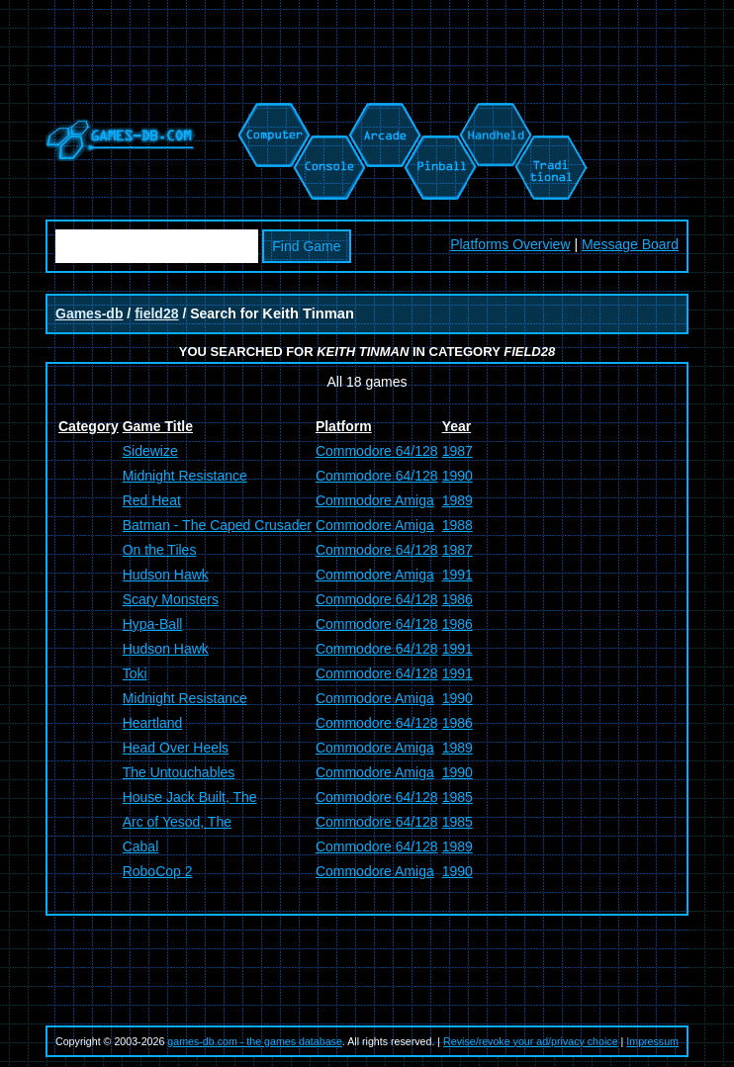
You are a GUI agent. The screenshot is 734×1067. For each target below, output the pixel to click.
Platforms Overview (510, 244)
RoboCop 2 (158, 871)
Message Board (630, 244)
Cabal (141, 846)
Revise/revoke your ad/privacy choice (530, 1041)
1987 (457, 451)
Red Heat (152, 500)
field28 (156, 313)
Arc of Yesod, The (177, 822)
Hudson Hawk (166, 574)
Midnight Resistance (185, 476)
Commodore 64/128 (377, 451)
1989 (457, 500)
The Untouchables (179, 772)
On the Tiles (160, 550)
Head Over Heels (176, 748)
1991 (457, 574)
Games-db (89, 313)
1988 (457, 525)
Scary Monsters (171, 599)
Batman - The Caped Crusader (217, 525)
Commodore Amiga (375, 500)
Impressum (652, 1041)
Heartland (153, 723)
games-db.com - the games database (254, 1041)
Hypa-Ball (153, 624)
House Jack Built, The (190, 797)
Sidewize (150, 451)
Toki (135, 673)
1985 (457, 797)
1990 (457, 476)
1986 (457, 599)
